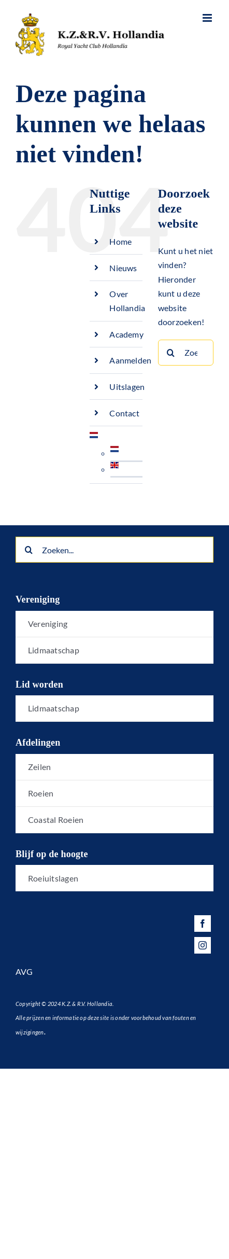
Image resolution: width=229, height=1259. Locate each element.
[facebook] (202, 923)
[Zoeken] (171, 353)
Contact (124, 413)
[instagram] (202, 945)
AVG (24, 971)
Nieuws (123, 268)
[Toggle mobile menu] (208, 17)
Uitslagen (127, 386)
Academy (126, 334)
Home (120, 241)
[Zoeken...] (185, 353)
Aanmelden (130, 360)
